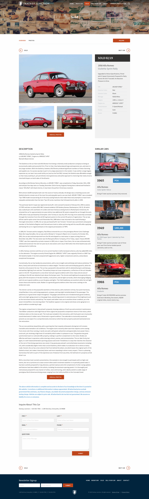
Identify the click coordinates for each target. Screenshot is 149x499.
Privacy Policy (125, 492)
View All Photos (55, 135)
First (24, 416)
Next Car (124, 50)
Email (24, 425)
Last (58, 416)
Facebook (128, 485)
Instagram (123, 485)
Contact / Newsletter (118, 4)
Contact (126, 480)
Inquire (121, 40)
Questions (26, 434)
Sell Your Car (96, 4)
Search (129, 3)
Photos (31, 40)
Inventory (79, 4)
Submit (80, 453)
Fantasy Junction (34, 3)
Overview (22, 40)
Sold (87, 4)
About (105, 4)
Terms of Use (115, 492)
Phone (59, 425)
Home (72, 4)
